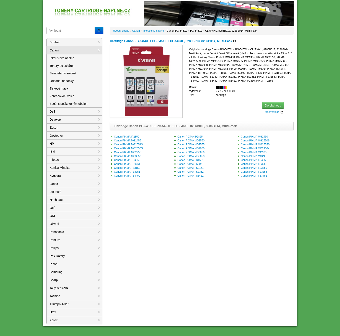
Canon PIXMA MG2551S (126, 144)
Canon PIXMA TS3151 (188, 167)
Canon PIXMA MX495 (251, 156)
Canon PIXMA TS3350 (252, 167)
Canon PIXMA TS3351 (125, 171)
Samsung (75, 272)
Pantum (75, 240)
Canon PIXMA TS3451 (188, 175)
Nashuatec (75, 200)
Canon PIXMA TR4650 (252, 160)
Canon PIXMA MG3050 (188, 152)
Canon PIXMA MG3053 (188, 156)
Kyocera (75, 175)
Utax (75, 312)
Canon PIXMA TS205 (187, 164)
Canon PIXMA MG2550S (253, 140)
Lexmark (75, 191)
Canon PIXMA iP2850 (124, 136)
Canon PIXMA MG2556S (126, 148)
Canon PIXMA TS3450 (125, 175)
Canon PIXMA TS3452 (252, 175)
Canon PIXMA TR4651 (125, 164)
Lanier (75, 183)
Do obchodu (273, 105)
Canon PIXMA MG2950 (188, 148)
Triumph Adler (75, 304)
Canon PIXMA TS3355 (252, 171)
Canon (75, 50)
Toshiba (75, 296)
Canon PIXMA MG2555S (253, 144)
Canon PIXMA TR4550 (125, 160)
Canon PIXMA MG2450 (252, 136)
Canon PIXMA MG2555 (188, 144)
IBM (75, 151)
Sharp (75, 280)
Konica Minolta (75, 167)
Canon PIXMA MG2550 (188, 140)
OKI (75, 216)
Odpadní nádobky (62, 81)
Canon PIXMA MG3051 (252, 152)
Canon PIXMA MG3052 (125, 156)
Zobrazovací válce (62, 96)
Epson (75, 127)
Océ (75, 208)
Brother (75, 42)
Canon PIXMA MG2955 (125, 152)
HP (75, 143)
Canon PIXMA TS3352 (188, 171)
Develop (75, 119)
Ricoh (75, 264)
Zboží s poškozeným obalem (69, 103)
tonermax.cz (274, 112)
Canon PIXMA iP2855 (188, 136)
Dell (75, 111)
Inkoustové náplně (62, 58)
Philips (75, 248)
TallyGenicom (75, 288)
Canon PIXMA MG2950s (253, 148)
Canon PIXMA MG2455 (125, 140)
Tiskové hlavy (59, 88)
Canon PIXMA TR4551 (188, 160)
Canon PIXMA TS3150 (125, 167)
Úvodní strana (121, 30)
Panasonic (75, 232)
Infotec (75, 159)
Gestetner (75, 135)
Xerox (75, 320)
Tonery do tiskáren (62, 65)
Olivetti (75, 224)
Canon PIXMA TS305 (251, 164)
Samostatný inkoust (63, 73)
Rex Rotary (75, 256)
